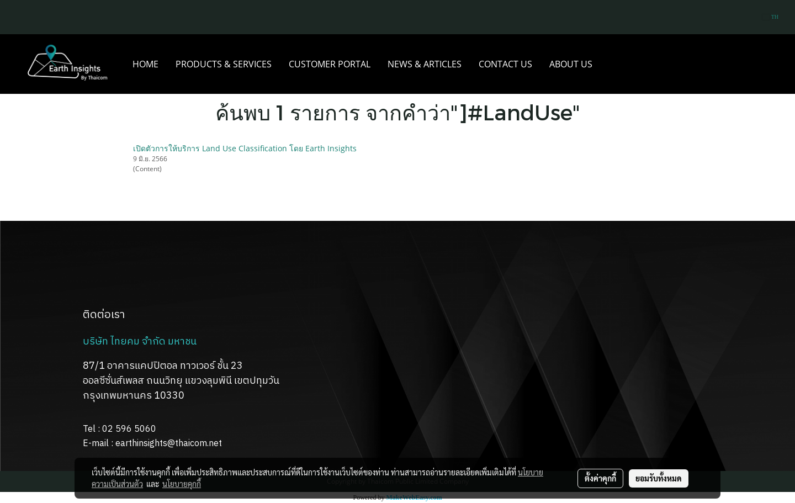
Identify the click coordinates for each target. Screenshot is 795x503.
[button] (610, 64)
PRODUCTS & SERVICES (224, 64)
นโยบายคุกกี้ (181, 484)
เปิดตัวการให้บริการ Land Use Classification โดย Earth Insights (245, 148)
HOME (145, 64)
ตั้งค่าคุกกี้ (600, 478)
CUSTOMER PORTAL (329, 64)
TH (770, 17)
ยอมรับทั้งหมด (658, 478)
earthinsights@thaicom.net (168, 443)
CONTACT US (505, 64)
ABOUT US (570, 64)
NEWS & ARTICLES (425, 64)
